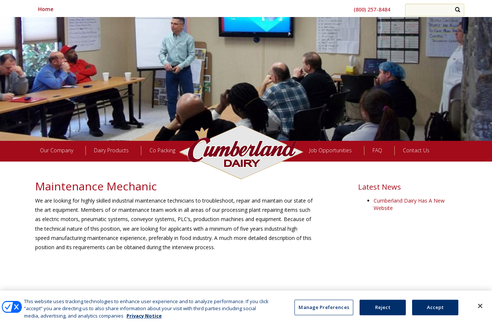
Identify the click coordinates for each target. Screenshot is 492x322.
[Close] (480, 309)
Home (45, 9)
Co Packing (162, 150)
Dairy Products (111, 150)
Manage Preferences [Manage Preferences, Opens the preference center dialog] (324, 310)
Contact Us (416, 150)
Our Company (56, 150)
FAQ (377, 150)
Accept (435, 310)
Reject (382, 310)
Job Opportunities (330, 150)
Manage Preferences (246, 292)
